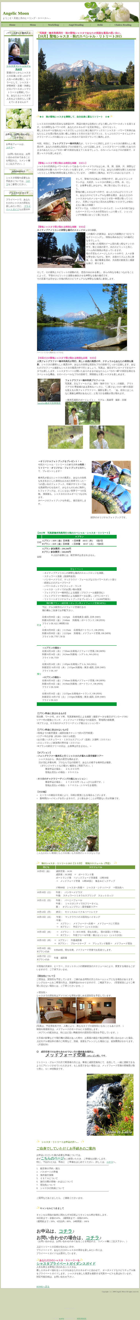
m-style (61, 1318)
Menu (34, 24)
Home (13, 24)
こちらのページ (52, 1158)
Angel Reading (74, 24)
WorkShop (52, 24)
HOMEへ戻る (42, 1286)
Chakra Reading (124, 24)
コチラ (9, 147)
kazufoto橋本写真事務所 (49, 403)
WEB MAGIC (81, 1318)
